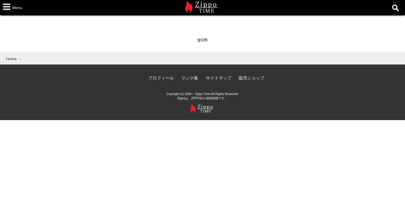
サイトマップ (218, 77)
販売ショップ (251, 77)
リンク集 (189, 77)
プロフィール (161, 77)
